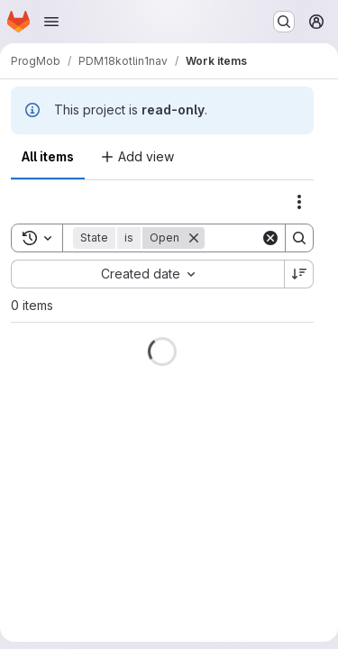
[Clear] (270, 238)
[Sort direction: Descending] (299, 274)
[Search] (299, 238)
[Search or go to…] (284, 21)
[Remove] (194, 238)
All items (48, 156)
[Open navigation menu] (51, 21)
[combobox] (147, 274)
